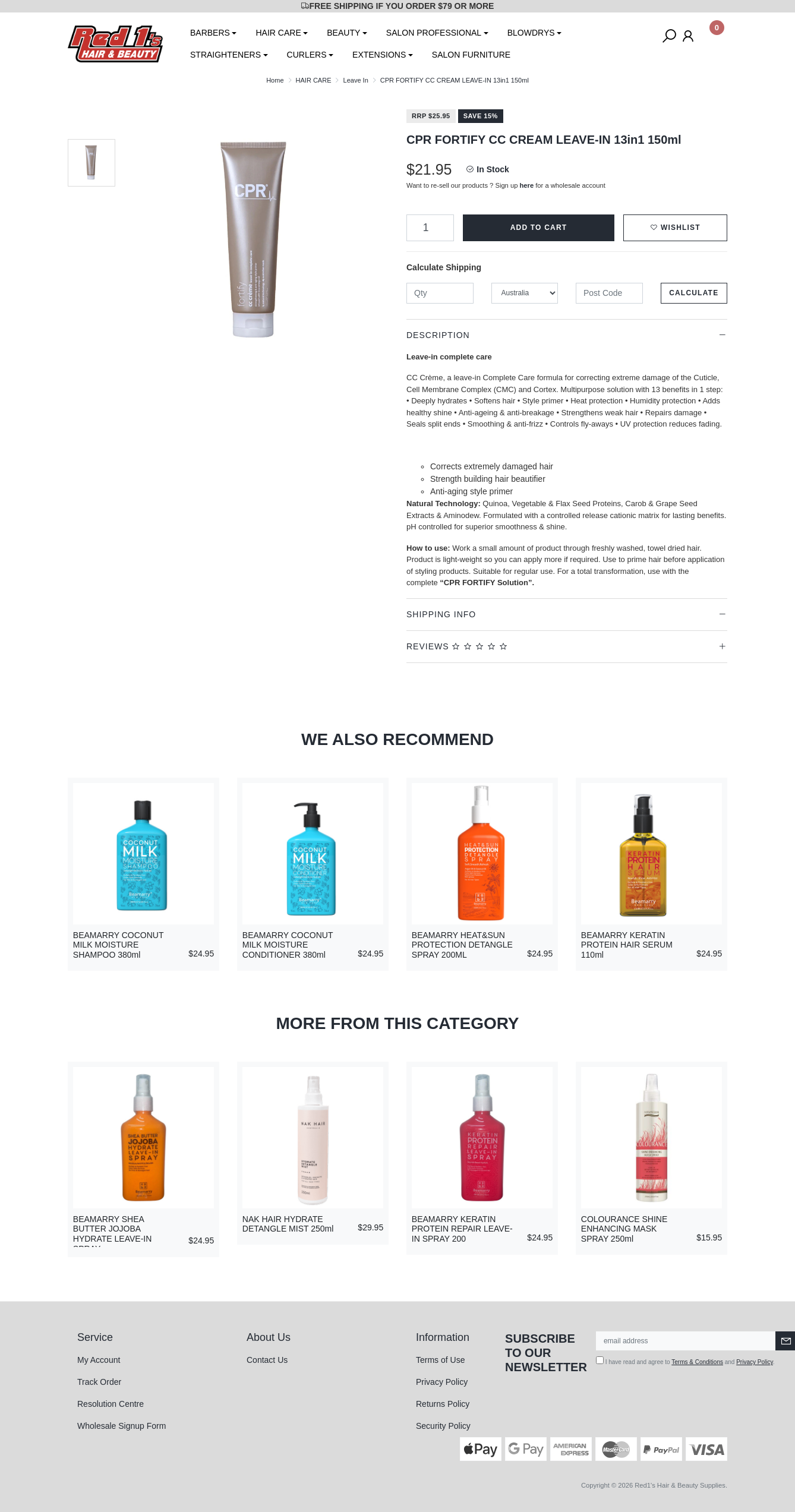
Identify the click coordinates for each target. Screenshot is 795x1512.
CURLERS (307, 54)
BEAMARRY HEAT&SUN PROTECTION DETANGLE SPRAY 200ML (462, 945)
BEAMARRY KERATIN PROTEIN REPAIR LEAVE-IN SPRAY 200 (462, 1229)
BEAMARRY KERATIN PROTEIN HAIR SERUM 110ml (627, 945)
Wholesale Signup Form (121, 1426)
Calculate (693, 293)
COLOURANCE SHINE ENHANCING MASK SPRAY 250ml (624, 1229)
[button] (675, 227)
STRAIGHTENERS (225, 54)
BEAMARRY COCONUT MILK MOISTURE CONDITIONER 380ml (287, 945)
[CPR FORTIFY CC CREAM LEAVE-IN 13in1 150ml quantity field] (430, 227)
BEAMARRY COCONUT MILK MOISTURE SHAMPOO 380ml (118, 945)
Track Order (99, 1382)
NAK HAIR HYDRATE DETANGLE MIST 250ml (288, 1224)
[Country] (525, 293)
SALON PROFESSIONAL (433, 32)
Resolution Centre (110, 1404)
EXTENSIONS (379, 54)
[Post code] (609, 293)
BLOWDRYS (531, 32)
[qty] (440, 293)
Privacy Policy (442, 1382)
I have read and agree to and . (685, 1360)
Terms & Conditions (697, 1362)
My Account (98, 1360)
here (527, 185)
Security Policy (443, 1426)
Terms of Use (440, 1360)
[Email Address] (686, 1340)
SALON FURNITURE (471, 54)
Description (438, 335)
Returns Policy (442, 1404)
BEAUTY (343, 32)
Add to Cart (538, 227)
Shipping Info (441, 614)
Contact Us (267, 1360)
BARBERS (210, 32)
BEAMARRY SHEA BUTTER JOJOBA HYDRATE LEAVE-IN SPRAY (112, 1234)
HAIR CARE (278, 32)
